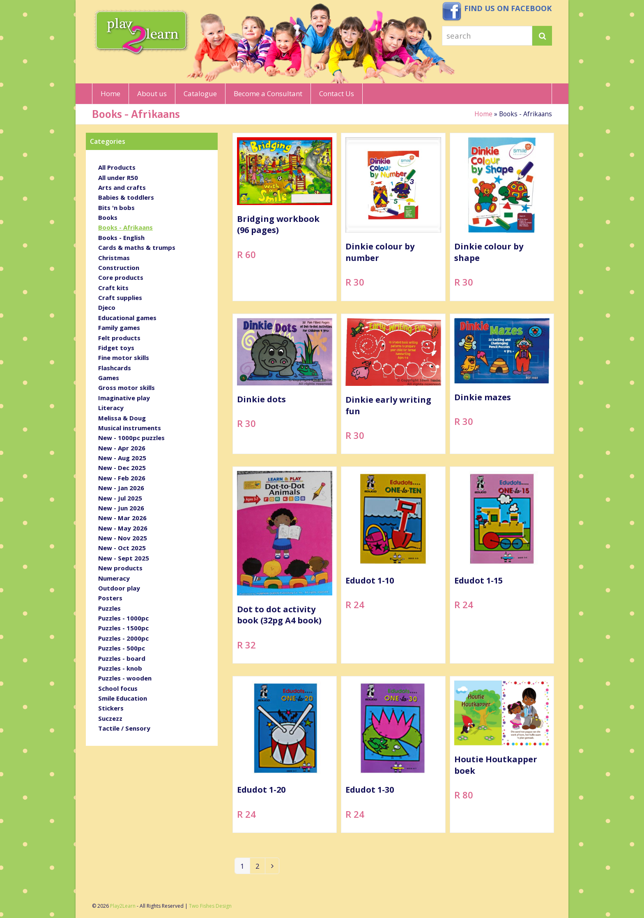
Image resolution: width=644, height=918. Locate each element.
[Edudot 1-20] (285, 756)
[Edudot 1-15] (502, 567)
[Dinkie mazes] (502, 386)
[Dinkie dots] (285, 386)
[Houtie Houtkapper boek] (502, 756)
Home (483, 113)
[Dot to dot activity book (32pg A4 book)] (285, 567)
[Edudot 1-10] (393, 567)
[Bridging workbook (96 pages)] (285, 219)
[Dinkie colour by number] (393, 219)
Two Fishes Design (210, 905)
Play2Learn (123, 905)
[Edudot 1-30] (393, 756)
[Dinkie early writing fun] (393, 386)
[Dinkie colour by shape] (502, 219)
